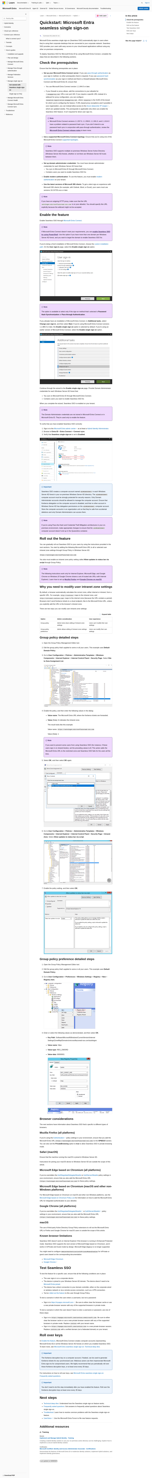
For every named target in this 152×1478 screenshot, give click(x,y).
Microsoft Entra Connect (73, 220)
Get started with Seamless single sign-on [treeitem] (17, 87)
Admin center (143, 8)
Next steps (130, 33)
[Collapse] (26, 14)
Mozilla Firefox (70, 579)
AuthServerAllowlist (90, 1175)
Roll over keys (131, 31)
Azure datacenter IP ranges (97, 106)
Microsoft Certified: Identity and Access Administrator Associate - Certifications (68, 1449)
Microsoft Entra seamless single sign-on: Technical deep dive (77, 1347)
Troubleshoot (49, 1412)
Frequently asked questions (54, 1406)
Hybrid (75, 16)
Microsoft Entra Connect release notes (65, 130)
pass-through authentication (97, 73)
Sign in (147, 3)
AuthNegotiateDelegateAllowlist (69, 1175)
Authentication (58, 1138)
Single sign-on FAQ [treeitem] (15, 94)
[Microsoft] (4, 2)
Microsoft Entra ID (65, 16)
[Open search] (142, 3)
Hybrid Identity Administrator (97, 428)
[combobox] (14, 18)
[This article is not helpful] (146, 41)
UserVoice (47, 1418)
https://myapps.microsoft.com (62, 1302)
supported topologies (70, 140)
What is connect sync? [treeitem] (13, 38)
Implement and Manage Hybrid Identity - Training (57, 1438)
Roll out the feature (133, 25)
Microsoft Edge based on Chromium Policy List (57, 1198)
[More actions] (110, 16)
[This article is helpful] (143, 41)
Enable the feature (48, 1341)
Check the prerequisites (135, 20)
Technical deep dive (51, 1403)
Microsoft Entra (51, 16)
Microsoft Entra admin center (65, 428)
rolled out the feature (57, 1293)
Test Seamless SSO (133, 28)
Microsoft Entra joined (52, 1284)
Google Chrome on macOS (91, 579)
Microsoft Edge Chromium (53, 1259)
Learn (42, 16)
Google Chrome (50, 1262)
